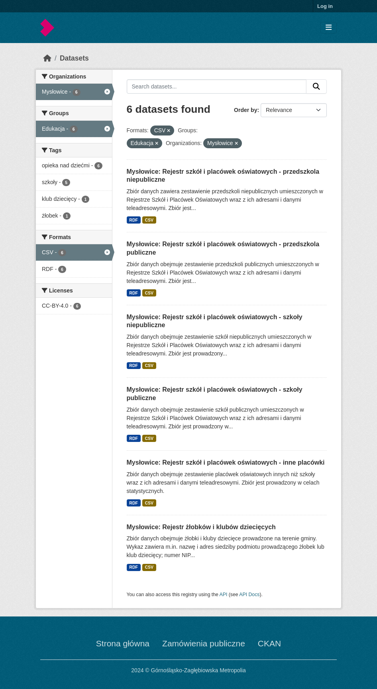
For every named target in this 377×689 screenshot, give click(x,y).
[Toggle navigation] (328, 27)
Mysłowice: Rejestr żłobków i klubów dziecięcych (201, 527)
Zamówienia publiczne (203, 643)
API (224, 594)
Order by (245, 110)
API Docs (249, 594)
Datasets (74, 58)
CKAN (269, 643)
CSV (149, 220)
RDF (133, 220)
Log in (325, 6)
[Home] (47, 58)
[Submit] (316, 86)
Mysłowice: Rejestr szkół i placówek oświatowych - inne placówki (226, 462)
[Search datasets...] (217, 86)
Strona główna (122, 643)
